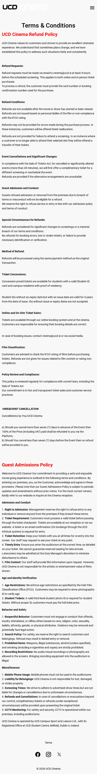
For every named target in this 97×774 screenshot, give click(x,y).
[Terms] (48, 742)
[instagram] (48, 754)
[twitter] (59, 754)
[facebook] (38, 754)
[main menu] (92, 8)
